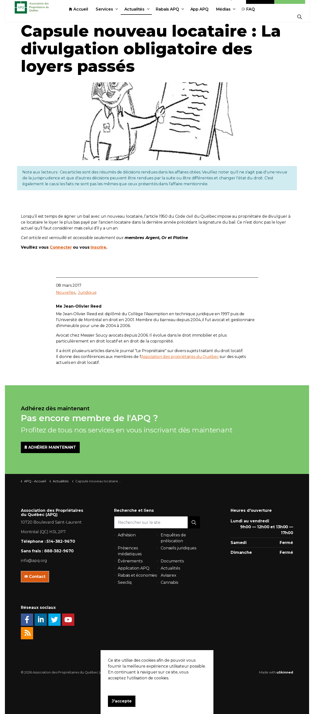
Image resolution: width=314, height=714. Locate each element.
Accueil (89, 16)
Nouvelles (66, 292)
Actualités (145, 16)
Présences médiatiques (130, 551)
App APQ (210, 16)
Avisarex (168, 575)
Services (115, 16)
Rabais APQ (178, 16)
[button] (194, 522)
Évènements (130, 561)
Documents (172, 561)
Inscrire (98, 247)
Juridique (87, 292)
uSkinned (284, 672)
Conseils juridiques (178, 548)
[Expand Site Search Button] (299, 16)
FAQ (259, 16)
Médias (234, 16)
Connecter (61, 247)
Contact (260, 5)
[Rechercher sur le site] (157, 522)
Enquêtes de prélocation (173, 538)
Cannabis (169, 582)
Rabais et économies (137, 575)
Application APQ (133, 568)
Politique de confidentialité (132, 672)
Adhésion (290, 5)
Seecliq (125, 582)
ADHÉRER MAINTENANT (50, 447)
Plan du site (166, 672)
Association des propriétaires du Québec (180, 356)
